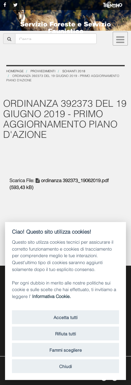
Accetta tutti (65, 317)
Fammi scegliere (65, 350)
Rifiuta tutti (65, 333)
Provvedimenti (43, 71)
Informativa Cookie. (51, 296)
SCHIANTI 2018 (73, 71)
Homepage (15, 71)
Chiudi (65, 366)
